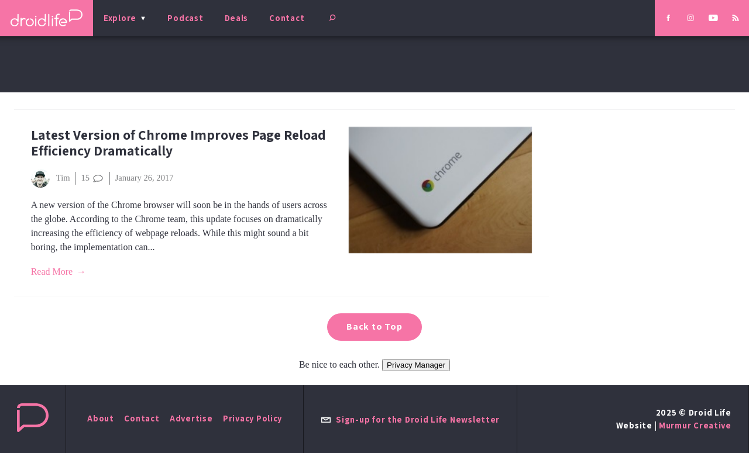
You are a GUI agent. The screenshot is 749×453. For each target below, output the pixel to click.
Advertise (191, 418)
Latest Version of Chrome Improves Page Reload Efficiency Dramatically (178, 143)
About (100, 418)
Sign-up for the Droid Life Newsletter (410, 419)
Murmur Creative (695, 425)
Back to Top (374, 326)
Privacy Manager (416, 365)
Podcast (185, 17)
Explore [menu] (120, 17)
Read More (52, 271)
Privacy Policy (252, 418)
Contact (286, 17)
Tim (50, 178)
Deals (237, 17)
